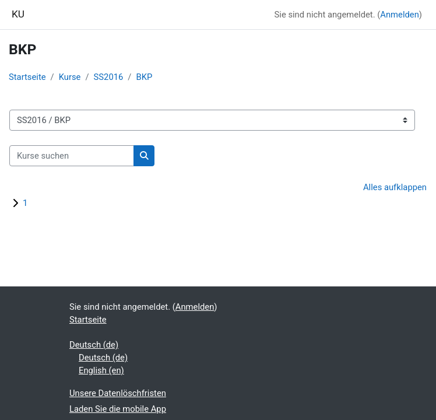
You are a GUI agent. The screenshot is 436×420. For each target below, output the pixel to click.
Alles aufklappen (395, 187)
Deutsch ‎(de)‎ (93, 345)
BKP (144, 77)
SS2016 (109, 77)
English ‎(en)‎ (101, 370)
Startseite (27, 77)
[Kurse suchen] (71, 155)
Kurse (70, 77)
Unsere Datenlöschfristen (117, 393)
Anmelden (399, 14)
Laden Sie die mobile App (117, 409)
